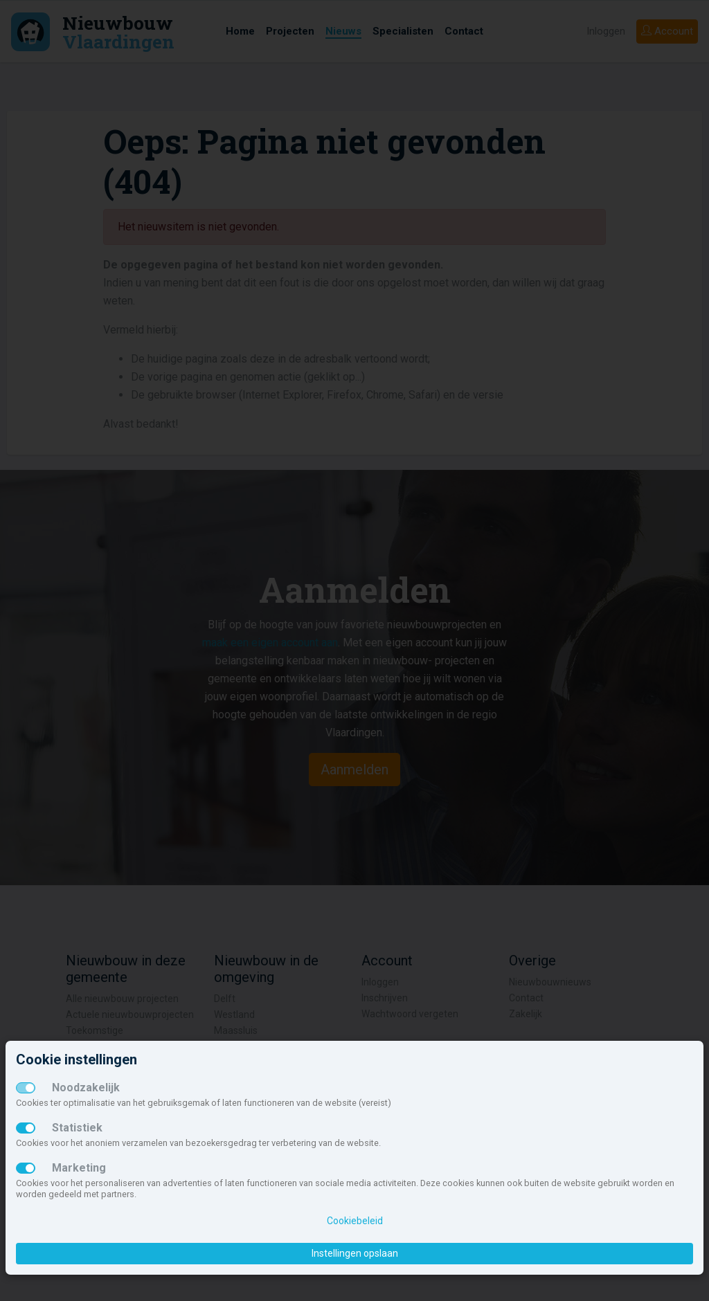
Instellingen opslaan (355, 1253)
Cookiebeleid (355, 1220)
